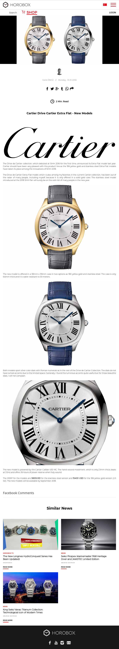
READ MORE (8, 567)
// (59, 80)
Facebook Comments (18, 493)
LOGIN (112, 12)
